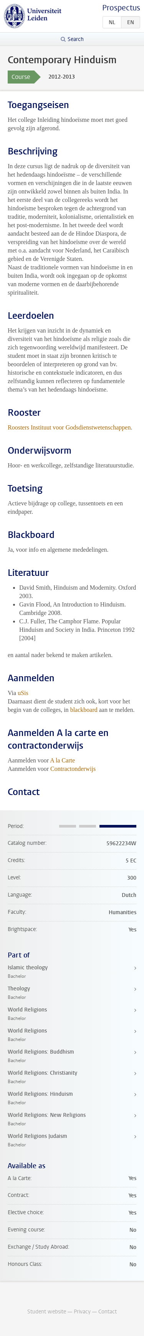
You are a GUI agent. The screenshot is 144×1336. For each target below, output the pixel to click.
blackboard (84, 710)
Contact (107, 1311)
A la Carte (62, 760)
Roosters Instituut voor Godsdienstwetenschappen (69, 427)
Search (76, 39)
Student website (46, 1311)
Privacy (82, 1311)
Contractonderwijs (73, 769)
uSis (23, 693)
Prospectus (121, 8)
